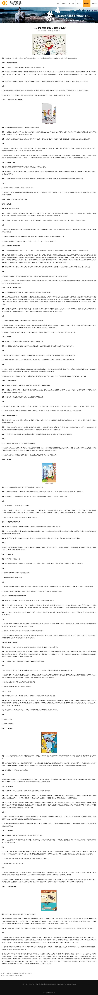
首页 (58, 3)
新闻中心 (86, 3)
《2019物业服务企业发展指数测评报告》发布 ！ (19, 973)
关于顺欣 (64, 3)
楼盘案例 (71, 3)
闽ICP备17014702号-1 (49, 992)
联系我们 (94, 3)
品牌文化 (79, 3)
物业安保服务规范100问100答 (14, 975)
